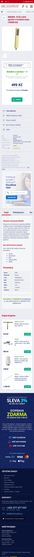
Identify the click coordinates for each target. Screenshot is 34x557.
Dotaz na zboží (11, 120)
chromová (12, 256)
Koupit (18, 100)
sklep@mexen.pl (17, 140)
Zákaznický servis (9, 485)
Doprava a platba (9, 482)
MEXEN (15, 138)
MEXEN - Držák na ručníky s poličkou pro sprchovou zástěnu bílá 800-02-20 (22, 378)
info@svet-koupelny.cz (15, 513)
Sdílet (8, 129)
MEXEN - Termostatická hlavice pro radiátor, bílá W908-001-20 (21, 360)
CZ (6, 1)
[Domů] (2, 1)
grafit (10, 261)
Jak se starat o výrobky (13, 125)
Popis (6, 212)
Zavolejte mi (12, 197)
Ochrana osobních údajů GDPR (13, 487)
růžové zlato (13, 259)
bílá (10, 258)
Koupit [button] (28, 334)
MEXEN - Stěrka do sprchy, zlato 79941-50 (22, 325)
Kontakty (6, 489)
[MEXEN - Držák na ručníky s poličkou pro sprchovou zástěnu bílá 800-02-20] (8, 378)
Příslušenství (19, 212)
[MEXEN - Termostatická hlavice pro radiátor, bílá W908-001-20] (8, 361)
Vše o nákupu (8, 480)
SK (9, 1)
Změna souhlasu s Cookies (12, 491)
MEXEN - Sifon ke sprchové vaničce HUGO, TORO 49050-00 (22, 343)
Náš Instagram (19, 441)
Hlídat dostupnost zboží (14, 115)
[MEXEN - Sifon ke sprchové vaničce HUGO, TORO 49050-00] (8, 343)
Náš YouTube (19, 446)
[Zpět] (4, 18)
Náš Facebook (18, 437)
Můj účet (6, 478)
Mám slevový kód (9, 475)
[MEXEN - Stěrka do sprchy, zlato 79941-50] (8, 326)
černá (10, 254)
